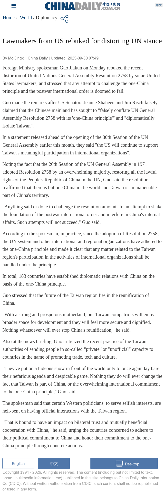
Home (9, 17)
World (26, 17)
